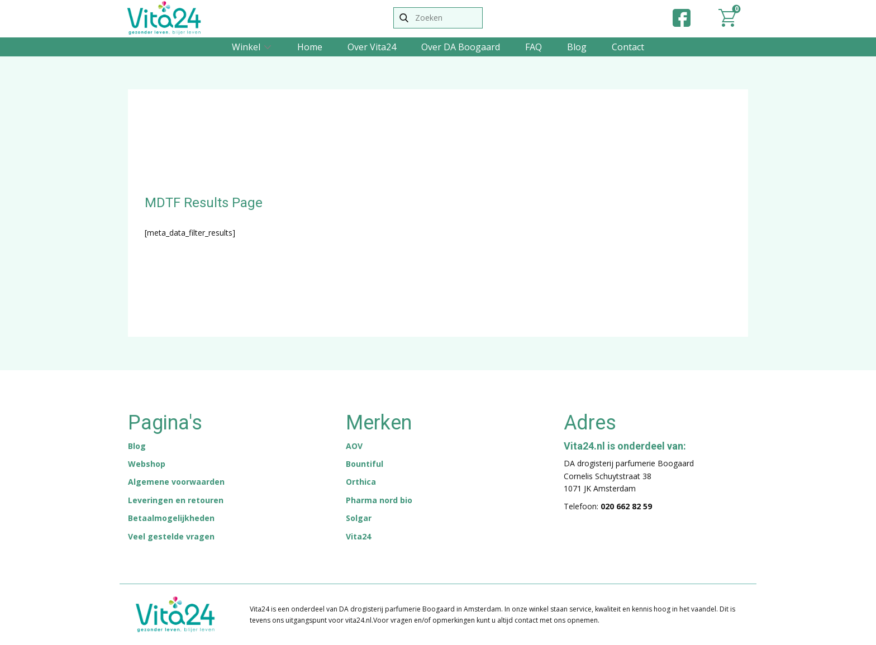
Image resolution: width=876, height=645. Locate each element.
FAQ (533, 47)
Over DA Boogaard (460, 47)
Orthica (361, 481)
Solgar (359, 518)
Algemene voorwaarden (176, 481)
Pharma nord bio (379, 500)
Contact (628, 47)
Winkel (246, 47)
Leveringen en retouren (175, 500)
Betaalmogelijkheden (171, 518)
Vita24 (358, 536)
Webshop (146, 463)
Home (309, 47)
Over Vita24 (371, 47)
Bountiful (364, 463)
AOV (354, 446)
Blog (577, 47)
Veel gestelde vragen (171, 536)
